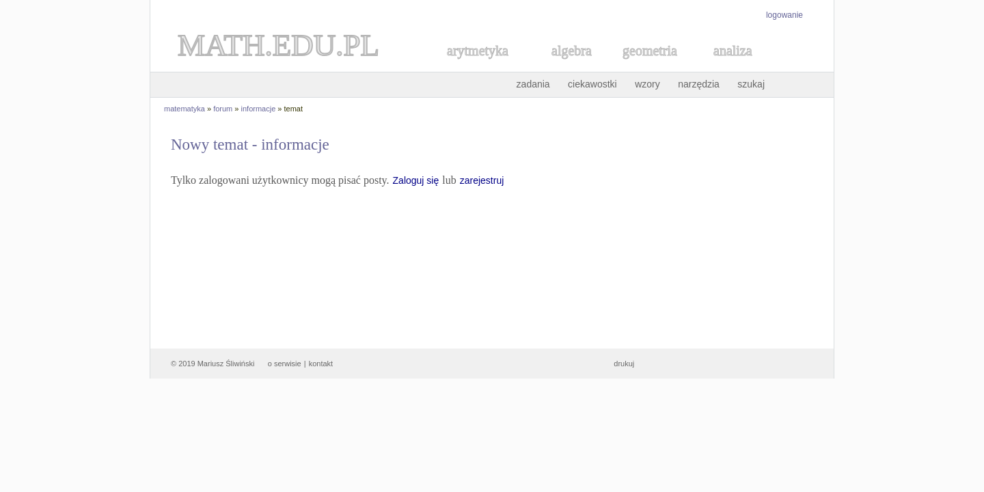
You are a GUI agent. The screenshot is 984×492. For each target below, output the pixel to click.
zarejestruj (482, 180)
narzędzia (699, 84)
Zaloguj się (416, 180)
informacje (258, 109)
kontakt (321, 363)
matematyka (184, 109)
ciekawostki (592, 84)
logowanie (784, 15)
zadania (533, 84)
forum (222, 109)
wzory (647, 84)
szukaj (751, 84)
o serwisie (284, 363)
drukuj (624, 363)
